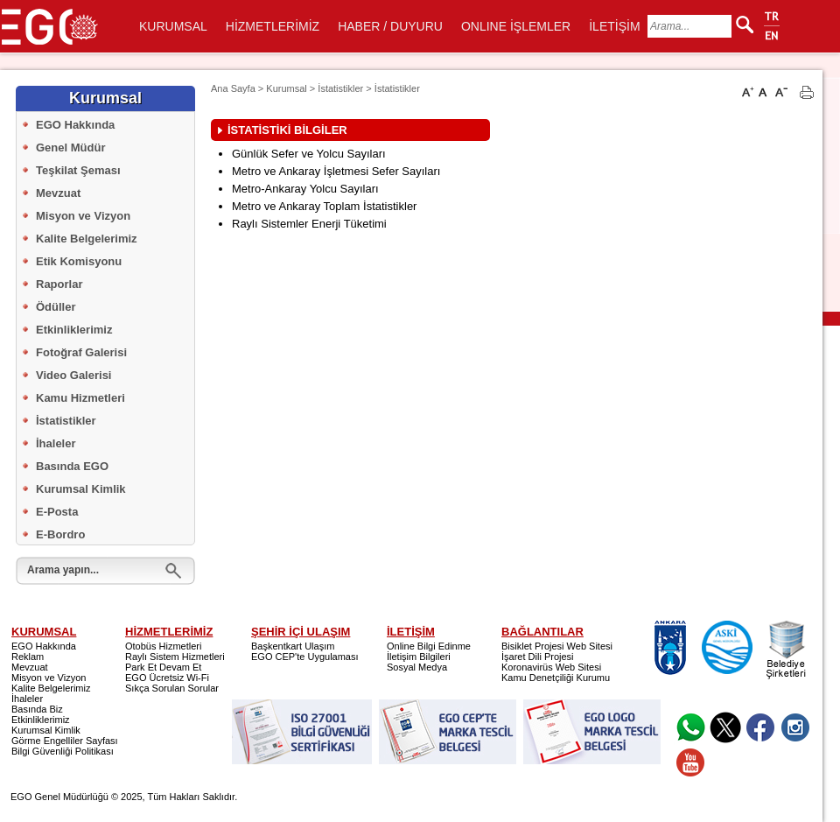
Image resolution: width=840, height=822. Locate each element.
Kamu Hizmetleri (80, 397)
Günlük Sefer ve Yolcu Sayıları (309, 153)
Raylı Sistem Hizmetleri (175, 656)
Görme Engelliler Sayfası (64, 740)
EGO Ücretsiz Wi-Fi (167, 677)
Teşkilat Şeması (78, 170)
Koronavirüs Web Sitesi (551, 667)
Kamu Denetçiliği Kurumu (555, 677)
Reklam (27, 656)
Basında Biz (37, 709)
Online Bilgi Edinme (429, 646)
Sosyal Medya (417, 667)
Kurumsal (286, 88)
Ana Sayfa (233, 88)
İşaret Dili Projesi (537, 656)
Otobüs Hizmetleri (163, 646)
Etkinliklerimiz (74, 329)
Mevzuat (58, 193)
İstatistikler (66, 420)
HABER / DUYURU (390, 26)
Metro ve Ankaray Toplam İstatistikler (324, 206)
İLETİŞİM (614, 26)
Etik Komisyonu (79, 261)
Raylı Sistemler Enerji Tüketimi (309, 223)
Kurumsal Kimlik (81, 488)
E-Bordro (60, 534)
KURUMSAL (173, 26)
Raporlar (59, 284)
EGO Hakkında (75, 124)
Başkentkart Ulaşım (292, 646)
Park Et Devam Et (163, 667)
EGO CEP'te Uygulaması (305, 656)
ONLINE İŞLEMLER (515, 26)
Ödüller (56, 306)
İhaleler (56, 443)
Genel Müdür (70, 147)
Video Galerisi (73, 375)
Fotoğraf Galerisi (81, 352)
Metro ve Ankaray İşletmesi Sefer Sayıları (336, 171)
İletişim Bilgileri (419, 656)
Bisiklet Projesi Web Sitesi (556, 646)
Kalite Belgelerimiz (86, 238)
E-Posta (57, 511)
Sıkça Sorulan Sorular (172, 688)
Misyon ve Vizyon (83, 215)
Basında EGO (72, 466)
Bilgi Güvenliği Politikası (62, 751)
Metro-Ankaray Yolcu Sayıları (305, 188)
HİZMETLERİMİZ (272, 26)
